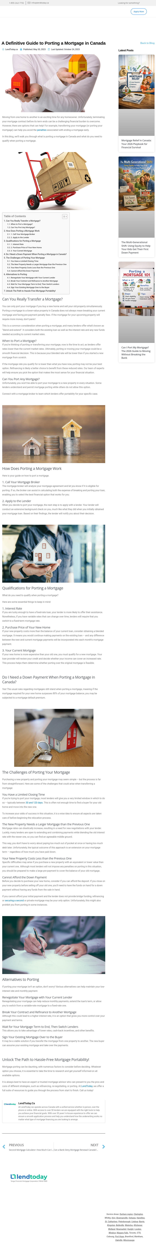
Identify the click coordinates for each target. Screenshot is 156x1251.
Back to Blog (147, 43)
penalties (41, 130)
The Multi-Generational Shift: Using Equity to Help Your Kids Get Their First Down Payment (136, 247)
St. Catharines (111, 1221)
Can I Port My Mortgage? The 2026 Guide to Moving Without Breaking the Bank (136, 352)
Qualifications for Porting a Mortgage (23, 241)
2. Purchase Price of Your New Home (26, 247)
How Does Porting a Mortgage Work (23, 231)
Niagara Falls (122, 1233)
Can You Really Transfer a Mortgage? (23, 221)
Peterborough (124, 1221)
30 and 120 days (34, 802)
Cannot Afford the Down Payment (25, 271)
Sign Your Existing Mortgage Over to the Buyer (30, 287)
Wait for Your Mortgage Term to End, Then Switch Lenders (35, 284)
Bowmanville (122, 1218)
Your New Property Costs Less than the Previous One (33, 267)
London (138, 1229)
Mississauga (128, 1240)
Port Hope (119, 1236)
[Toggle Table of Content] (63, 216)
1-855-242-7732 (16, 2)
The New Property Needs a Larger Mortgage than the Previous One (38, 264)
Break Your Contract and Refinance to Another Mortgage (34, 281)
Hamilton (141, 1218)
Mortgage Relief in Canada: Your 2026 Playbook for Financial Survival (137, 144)
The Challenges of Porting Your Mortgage (25, 258)
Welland (111, 1229)
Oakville (118, 1240)
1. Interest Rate (17, 244)
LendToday (87, 1086)
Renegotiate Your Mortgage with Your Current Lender (33, 278)
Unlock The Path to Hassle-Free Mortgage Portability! (31, 291)
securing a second (14, 900)
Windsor (112, 1233)
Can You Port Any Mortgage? (23, 227)
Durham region (126, 1214)
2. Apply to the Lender (20, 237)
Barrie (141, 1221)
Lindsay (134, 1221)
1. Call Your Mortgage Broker (23, 234)
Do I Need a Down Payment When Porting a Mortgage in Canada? (36, 254)
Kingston (111, 1225)
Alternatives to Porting (16, 274)
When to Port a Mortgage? (22, 224)
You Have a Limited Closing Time (24, 261)
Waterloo (129, 1225)
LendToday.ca (26, 1103)
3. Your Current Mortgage (21, 251)
